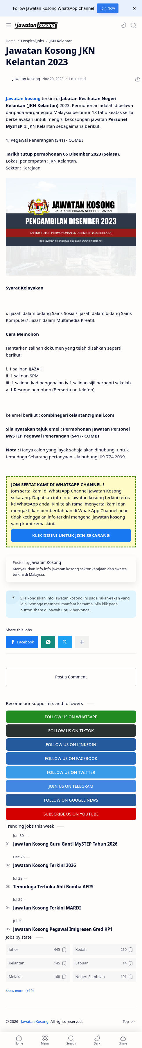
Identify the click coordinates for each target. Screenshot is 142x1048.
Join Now (107, 8)
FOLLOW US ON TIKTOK (71, 730)
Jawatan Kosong (35, 1021)
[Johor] (38, 949)
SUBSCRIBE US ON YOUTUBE (71, 814)
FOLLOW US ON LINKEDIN (71, 744)
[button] (123, 25)
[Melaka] (38, 976)
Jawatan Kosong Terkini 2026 (44, 865)
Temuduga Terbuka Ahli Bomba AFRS (53, 887)
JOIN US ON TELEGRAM (71, 786)
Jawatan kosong (23, 98)
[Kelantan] (38, 963)
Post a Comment (71, 677)
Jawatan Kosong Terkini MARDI (47, 908)
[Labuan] (104, 963)
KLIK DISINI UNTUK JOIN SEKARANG (71, 535)
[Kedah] (104, 949)
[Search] (133, 25)
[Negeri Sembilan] (104, 976)
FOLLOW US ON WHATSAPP (71, 716)
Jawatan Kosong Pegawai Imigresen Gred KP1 (63, 929)
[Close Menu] (134, 8)
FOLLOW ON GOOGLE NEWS (71, 800)
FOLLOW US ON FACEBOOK (71, 758)
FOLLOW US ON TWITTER (71, 772)
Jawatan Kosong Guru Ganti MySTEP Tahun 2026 (65, 844)
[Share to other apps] (82, 642)
